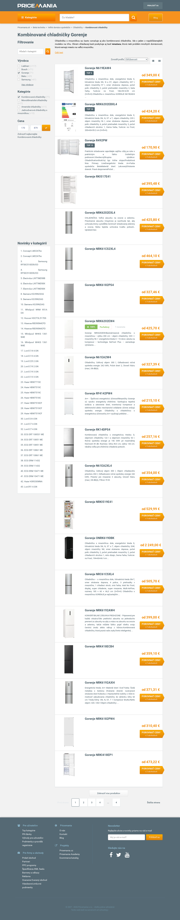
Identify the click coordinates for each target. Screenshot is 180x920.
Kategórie (29, 17)
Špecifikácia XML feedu (33, 869)
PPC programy (29, 865)
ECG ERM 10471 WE (33, 471)
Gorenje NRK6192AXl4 (100, 683)
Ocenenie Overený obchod (34, 880)
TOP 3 (89, 73)
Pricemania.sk (24, 27)
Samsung (28, 79)
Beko (26, 76)
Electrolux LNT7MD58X (34, 283)
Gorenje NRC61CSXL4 (99, 574)
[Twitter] (119, 855)
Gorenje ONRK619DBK (99, 538)
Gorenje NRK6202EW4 (99, 321)
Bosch (27, 69)
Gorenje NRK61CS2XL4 (100, 249)
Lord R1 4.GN (30, 486)
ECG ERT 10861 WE (33, 450)
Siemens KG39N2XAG (33, 294)
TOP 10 (90, 109)
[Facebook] (111, 855)
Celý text (59, 52)
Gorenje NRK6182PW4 (100, 719)
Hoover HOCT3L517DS (35, 318)
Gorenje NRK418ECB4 (99, 646)
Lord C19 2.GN (31, 366)
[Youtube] (127, 855)
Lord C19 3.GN (31, 371)
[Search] (133, 17)
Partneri (26, 861)
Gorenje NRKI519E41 (99, 502)
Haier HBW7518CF (33, 403)
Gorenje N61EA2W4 (98, 357)
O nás (62, 830)
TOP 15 (90, 145)
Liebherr (28, 66)
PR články (27, 834)
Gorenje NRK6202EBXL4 (101, 104)
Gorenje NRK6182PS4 (99, 285)
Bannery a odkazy (30, 872)
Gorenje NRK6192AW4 (100, 610)
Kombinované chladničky (35, 97)
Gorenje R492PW (96, 140)
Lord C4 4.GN (30, 418)
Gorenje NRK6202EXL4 (100, 213)
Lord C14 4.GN (31, 350)
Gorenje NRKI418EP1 (99, 755)
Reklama (26, 876)
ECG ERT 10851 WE (33, 439)
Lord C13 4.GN (31, 356)
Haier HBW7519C (32, 387)
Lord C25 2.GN (31, 361)
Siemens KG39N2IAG (33, 299)
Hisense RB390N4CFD (35, 323)
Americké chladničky (34, 107)
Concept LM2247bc (32, 251)
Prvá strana (63, 802)
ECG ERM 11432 (32, 460)
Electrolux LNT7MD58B (34, 278)
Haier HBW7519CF (33, 408)
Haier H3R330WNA (33, 481)
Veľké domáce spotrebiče (59, 27)
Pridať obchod (29, 858)
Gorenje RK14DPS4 (97, 429)
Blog (155, 17)
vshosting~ (104, 910)
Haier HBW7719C (32, 382)
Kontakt (63, 834)
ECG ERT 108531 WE (34, 434)
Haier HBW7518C (32, 398)
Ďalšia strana (153, 802)
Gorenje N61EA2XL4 (98, 466)
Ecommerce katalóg (69, 858)
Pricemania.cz (66, 850)
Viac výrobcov (27, 85)
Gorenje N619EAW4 (98, 68)
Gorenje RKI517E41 (98, 176)
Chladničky (78, 27)
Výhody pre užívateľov (32, 838)
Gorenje (27, 73)
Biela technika (39, 27)
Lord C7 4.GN (30, 424)
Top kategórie (28, 830)
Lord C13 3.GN (31, 377)
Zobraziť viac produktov (108, 793)
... (108, 802)
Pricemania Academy (70, 854)
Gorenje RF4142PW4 (98, 393)
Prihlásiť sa (152, 6)
